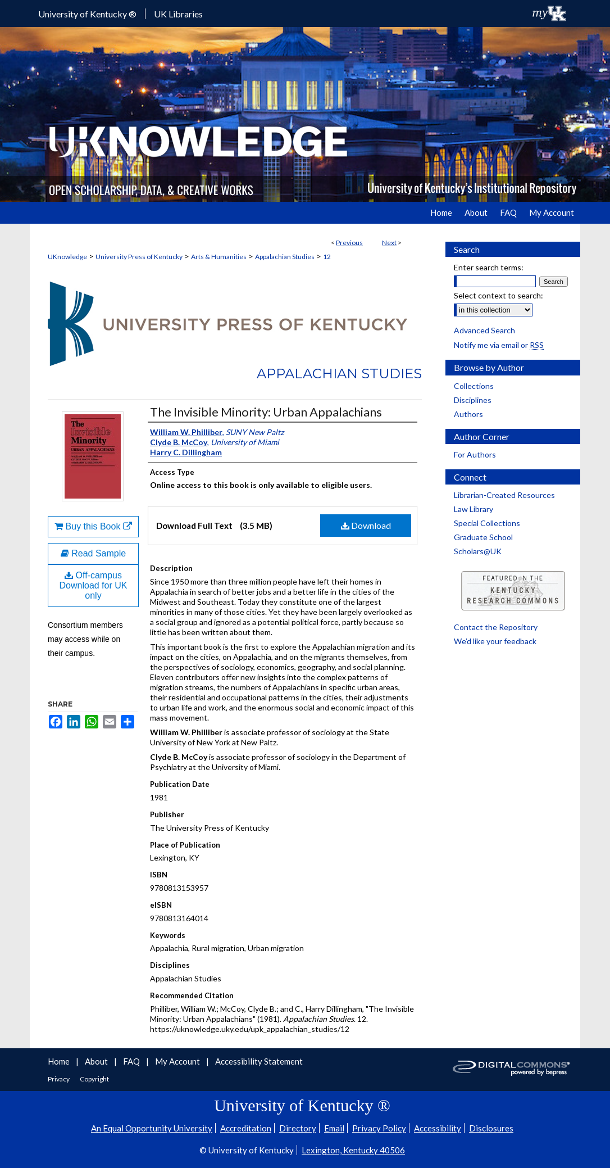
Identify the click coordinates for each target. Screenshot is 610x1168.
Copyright (94, 1079)
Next (389, 242)
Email (334, 1128)
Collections (474, 386)
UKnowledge (67, 256)
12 (327, 256)
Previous (349, 242)
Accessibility (437, 1128)
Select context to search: (498, 295)
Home (59, 1061)
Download (366, 525)
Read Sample (93, 553)
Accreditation (245, 1128)
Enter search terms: (488, 267)
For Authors (475, 454)
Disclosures (491, 1128)
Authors (468, 414)
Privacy (59, 1079)
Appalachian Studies (285, 256)
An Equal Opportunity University (151, 1128)
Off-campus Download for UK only (94, 585)
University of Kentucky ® (87, 13)
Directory (297, 1128)
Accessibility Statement (259, 1061)
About (97, 1061)
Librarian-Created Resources (504, 495)
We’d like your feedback (495, 641)
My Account (178, 1061)
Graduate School (483, 537)
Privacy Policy (379, 1128)
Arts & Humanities (219, 256)
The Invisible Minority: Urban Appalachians (266, 411)
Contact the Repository (496, 627)
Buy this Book (93, 526)
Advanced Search (484, 330)
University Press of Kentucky (139, 256)
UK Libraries (178, 13)
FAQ (132, 1061)
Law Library (473, 509)
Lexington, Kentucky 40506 (353, 1150)
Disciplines (472, 400)
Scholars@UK (478, 551)
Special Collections (487, 523)
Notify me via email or (499, 345)
